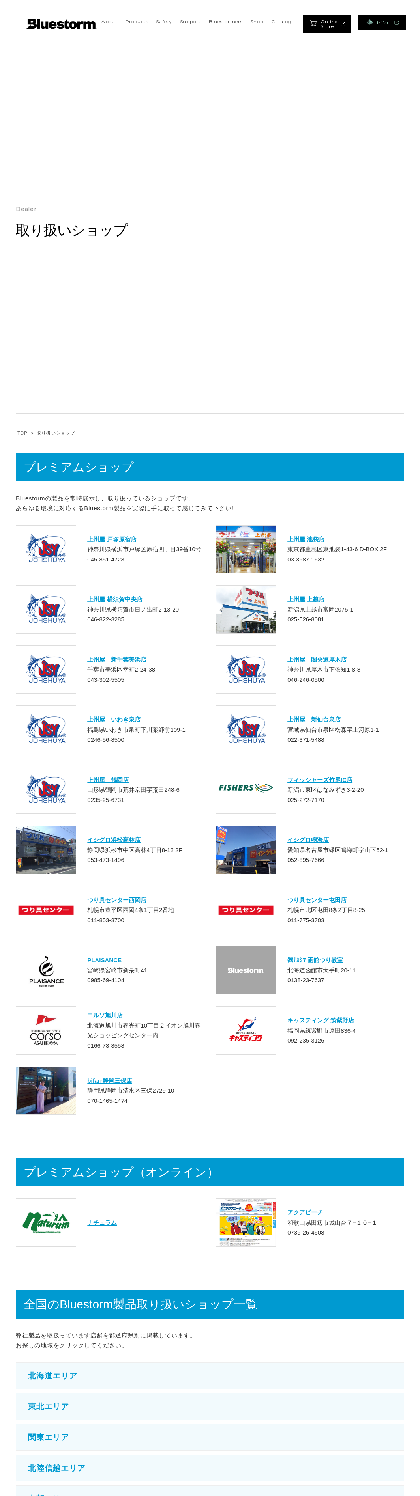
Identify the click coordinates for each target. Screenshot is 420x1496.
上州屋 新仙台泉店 (314, 719)
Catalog (281, 21)
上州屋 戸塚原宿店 (111, 539)
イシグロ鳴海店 (308, 839)
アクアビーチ (305, 1212)
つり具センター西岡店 (116, 900)
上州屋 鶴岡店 (108, 779)
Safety (164, 21)
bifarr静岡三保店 (109, 1080)
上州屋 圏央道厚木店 (317, 659)
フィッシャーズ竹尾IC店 (319, 779)
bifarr (382, 22)
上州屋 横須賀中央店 (114, 599)
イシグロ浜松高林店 (114, 839)
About (109, 21)
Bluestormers (226, 21)
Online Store (327, 24)
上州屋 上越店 (305, 599)
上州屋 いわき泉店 (114, 719)
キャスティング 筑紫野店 (320, 1020)
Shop (256, 21)
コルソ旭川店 (105, 1015)
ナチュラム (102, 1222)
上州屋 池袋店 (305, 539)
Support (190, 21)
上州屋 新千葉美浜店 (116, 659)
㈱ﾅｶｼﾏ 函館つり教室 (315, 960)
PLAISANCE (104, 960)
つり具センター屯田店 (317, 900)
